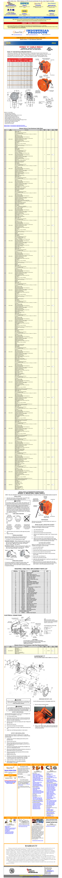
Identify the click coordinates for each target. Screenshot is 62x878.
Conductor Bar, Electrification (38, 801)
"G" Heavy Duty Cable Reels (52, 777)
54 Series (48, 808)
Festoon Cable (49, 796)
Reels (34, 781)
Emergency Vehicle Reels (37, 782)
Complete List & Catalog (9, 831)
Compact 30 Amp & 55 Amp (38, 804)
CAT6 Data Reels (50, 782)
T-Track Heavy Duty (50, 791)
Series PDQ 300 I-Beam (37, 790)
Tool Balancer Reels (50, 815)
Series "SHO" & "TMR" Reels (38, 776)
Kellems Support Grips (51, 793)
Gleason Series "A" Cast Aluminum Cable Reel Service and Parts (15, 126)
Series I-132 (35, 789)
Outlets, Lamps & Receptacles (52, 781)
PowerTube (35, 796)
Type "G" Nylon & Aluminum (38, 799)
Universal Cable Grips (50, 795)
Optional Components (50, 786)
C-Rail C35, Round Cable (51, 789)
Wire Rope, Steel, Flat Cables (52, 785)
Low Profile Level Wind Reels (38, 778)
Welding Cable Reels (36, 777)
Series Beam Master (36, 788)
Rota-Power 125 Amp (36, 807)
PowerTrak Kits (49, 806)
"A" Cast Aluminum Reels (51, 775)
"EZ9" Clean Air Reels (50, 803)
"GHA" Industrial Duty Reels (51, 800)
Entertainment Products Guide (38, 840)
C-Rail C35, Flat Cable (51, 788)
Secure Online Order (10, 770)
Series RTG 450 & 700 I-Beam (38, 792)
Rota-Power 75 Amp (36, 806)
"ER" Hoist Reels (50, 776)
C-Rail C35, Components (51, 790)
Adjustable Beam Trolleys (51, 797)
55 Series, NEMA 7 (50, 810)
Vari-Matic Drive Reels (37, 779)
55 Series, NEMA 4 (50, 809)
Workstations (7, 830)
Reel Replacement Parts (23, 826)
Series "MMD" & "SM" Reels (38, 775)
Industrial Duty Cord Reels (51, 780)
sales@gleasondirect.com (33, 34)
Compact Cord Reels (50, 779)
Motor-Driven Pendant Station (38, 780)
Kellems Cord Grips (50, 792)
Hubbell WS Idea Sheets (9, 832)
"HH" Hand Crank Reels (51, 804)
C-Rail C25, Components (51, 787)
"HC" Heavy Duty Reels (51, 802)
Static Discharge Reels (51, 813)
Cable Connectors (50, 794)
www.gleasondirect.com (18, 34)
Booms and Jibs (8, 826)
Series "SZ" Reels (36, 783)
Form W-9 (49, 873)
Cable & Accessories (50, 812)
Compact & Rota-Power (37, 803)
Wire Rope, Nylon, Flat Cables (52, 784)
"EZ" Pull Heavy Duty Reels (51, 801)
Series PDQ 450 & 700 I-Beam (38, 791)
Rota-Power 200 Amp (36, 808)
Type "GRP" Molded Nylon (37, 797)
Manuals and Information (50, 826)
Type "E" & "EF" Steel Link (37, 798)
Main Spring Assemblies (37, 784)
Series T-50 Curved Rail (37, 793)
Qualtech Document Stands (10, 828)
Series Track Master (36, 787)
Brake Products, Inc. (36, 876)
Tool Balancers (7, 829)
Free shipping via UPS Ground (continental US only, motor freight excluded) (10, 782)
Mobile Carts (7, 827)
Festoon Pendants (50, 798)
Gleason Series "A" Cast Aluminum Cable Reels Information (14, 125)
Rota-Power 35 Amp (36, 805)
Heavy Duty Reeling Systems (38, 785)
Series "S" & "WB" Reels (37, 774)
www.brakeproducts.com (50, 870)
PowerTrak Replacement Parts (24, 825)
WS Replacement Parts (9, 833)
